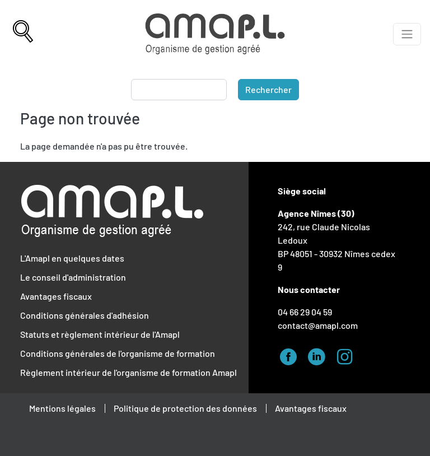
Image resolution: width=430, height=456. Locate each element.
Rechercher (268, 89)
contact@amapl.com (318, 325)
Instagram (348, 355)
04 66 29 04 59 (305, 311)
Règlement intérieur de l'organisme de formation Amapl (128, 372)
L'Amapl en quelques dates (72, 258)
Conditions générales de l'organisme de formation (117, 353)
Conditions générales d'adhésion (84, 315)
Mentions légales (62, 408)
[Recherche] (23, 34)
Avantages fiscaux (56, 296)
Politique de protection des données (185, 408)
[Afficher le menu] (407, 34)
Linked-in (320, 355)
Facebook (292, 355)
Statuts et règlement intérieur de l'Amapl (100, 334)
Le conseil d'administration (73, 277)
